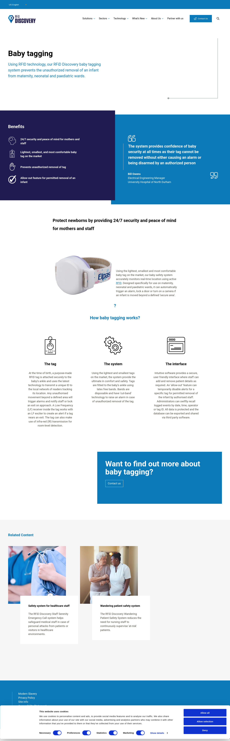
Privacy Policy (26, 697)
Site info (23, 701)
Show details (157, 735)
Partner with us (175, 18)
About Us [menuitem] (156, 18)
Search (218, 18)
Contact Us (203, 18)
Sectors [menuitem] (103, 18)
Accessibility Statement (32, 705)
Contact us (114, 483)
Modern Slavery (27, 693)
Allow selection (205, 723)
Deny (205, 732)
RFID (119, 283)
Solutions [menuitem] (87, 18)
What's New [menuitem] (138, 18)
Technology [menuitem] (120, 18)
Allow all (205, 714)
